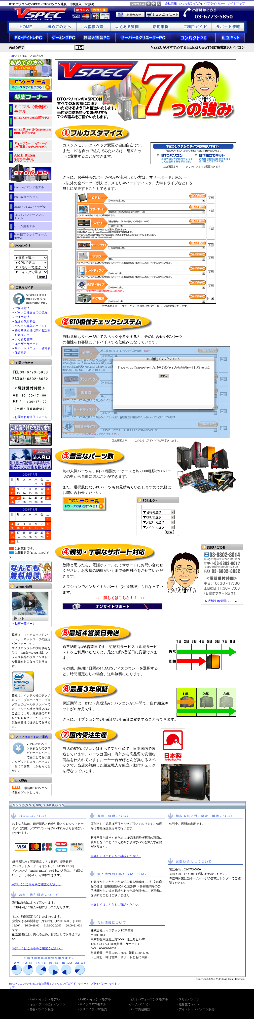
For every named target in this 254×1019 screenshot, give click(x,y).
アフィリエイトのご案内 (31, 737)
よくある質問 (24, 339)
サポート (83, 983)
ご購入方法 (22, 308)
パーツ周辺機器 (139, 1009)
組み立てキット (189, 1004)
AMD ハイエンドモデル (30, 206)
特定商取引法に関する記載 (32, 330)
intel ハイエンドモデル (29, 187)
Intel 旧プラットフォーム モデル (30, 236)
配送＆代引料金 (25, 321)
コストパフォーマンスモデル (148, 999)
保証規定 (21, 352)
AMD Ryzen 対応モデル (24, 157)
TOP (12, 56)
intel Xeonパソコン (26, 197)
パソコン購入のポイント (31, 326)
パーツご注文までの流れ (31, 312)
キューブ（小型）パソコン (48, 1004)
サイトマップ (236, 3)
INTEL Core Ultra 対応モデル (32, 117)
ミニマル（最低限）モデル (32, 109)
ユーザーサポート (26, 344)
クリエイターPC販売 (93, 1009)
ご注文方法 (22, 317)
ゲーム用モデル (24, 226)
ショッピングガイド (192, 3)
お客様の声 (22, 335)
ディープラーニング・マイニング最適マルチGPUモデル (32, 145)
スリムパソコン (189, 999)
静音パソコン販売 (42, 1009)
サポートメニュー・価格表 (32, 348)
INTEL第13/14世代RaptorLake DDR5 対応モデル (32, 131)
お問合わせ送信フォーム (31, 417)
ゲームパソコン (139, 1004)
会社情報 (171, 3)
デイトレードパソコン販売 (197, 1009)
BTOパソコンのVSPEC (23, 983)
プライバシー (216, 3)
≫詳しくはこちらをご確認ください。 (36, 884)
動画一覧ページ (25, 623)
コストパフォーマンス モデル (29, 216)
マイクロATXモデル (92, 1004)
